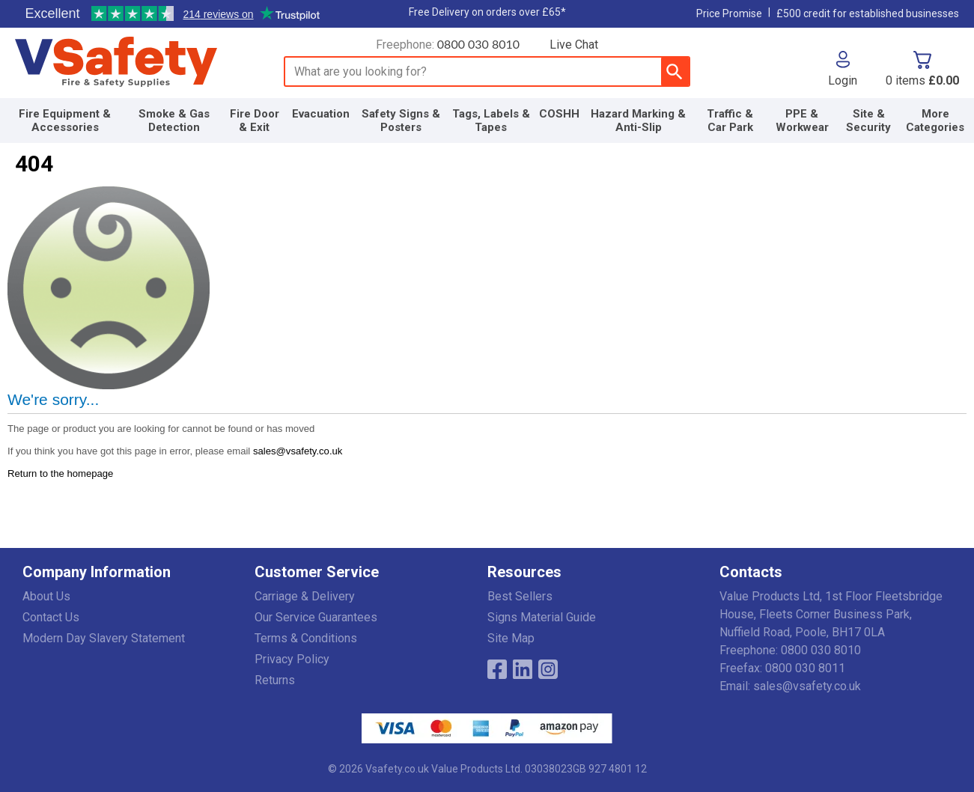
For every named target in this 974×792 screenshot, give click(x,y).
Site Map (511, 638)
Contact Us (50, 617)
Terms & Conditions (306, 638)
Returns (275, 680)
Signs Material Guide (541, 617)
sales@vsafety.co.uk (297, 451)
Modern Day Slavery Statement (103, 638)
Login (842, 80)
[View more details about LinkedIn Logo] (522, 669)
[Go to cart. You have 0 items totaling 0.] (922, 69)
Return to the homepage (60, 473)
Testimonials (172, 14)
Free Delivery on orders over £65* (487, 12)
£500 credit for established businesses (867, 13)
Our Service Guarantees (316, 617)
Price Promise (729, 13)
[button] (842, 69)
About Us (46, 596)
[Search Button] (675, 71)
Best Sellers (520, 596)
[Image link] (548, 669)
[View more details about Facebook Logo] (497, 669)
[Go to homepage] (133, 62)
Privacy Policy (292, 659)
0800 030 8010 (478, 44)
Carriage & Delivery (305, 596)
